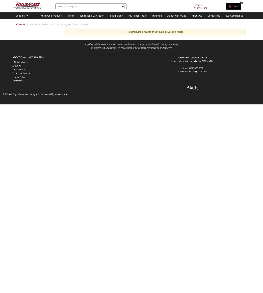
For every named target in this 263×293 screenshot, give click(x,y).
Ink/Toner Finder (137, 15)
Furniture (157, 15)
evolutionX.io (61, 94)
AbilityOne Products (52, 15)
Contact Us (214, 15)
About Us (197, 15)
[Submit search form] (123, 5)
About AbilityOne (176, 15)
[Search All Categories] (91, 6)
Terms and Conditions (22, 73)
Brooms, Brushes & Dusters (72, 24)
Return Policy (18, 69)
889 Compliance (234, 15)
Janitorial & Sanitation (92, 15)
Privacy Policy (18, 77)
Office (71, 15)
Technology (116, 15)
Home (20, 24)
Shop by (20, 15)
